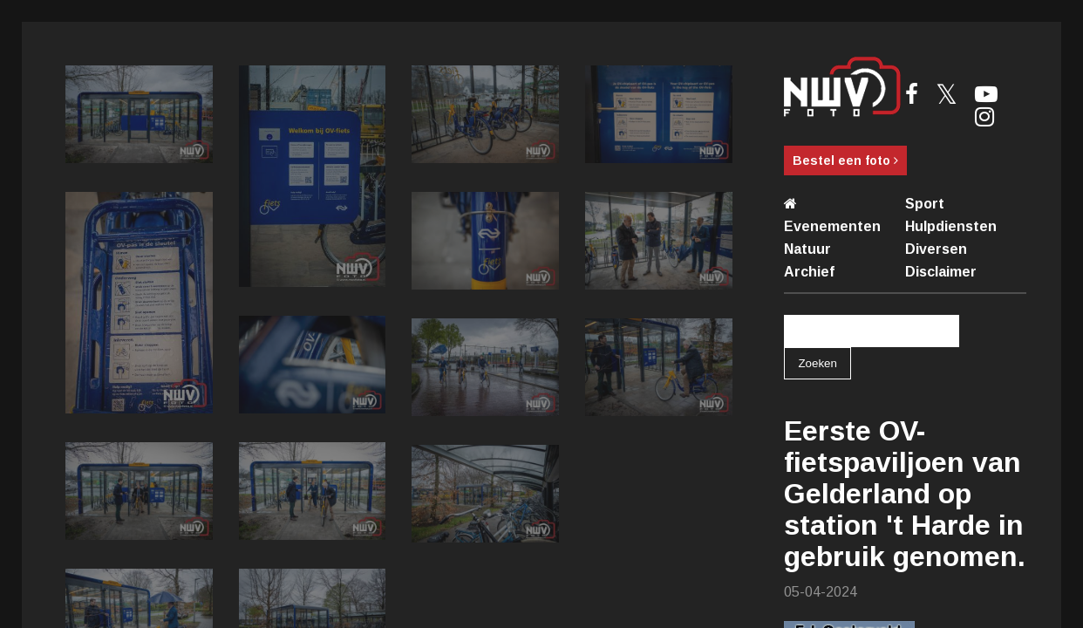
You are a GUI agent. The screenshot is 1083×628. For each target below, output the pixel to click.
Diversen (936, 249)
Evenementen (832, 226)
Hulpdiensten (951, 226)
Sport (924, 203)
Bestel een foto (845, 160)
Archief (809, 271)
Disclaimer (941, 271)
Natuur (807, 249)
